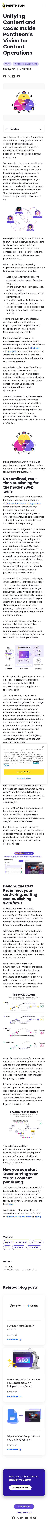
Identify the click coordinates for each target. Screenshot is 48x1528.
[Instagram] (30, 1518)
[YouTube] (26, 1518)
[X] (17, 1518)
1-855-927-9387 (24, 1512)
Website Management (25, 63)
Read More (14, 1340)
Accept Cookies (24, 772)
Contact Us (24, 1506)
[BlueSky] (34, 1518)
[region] (24, 764)
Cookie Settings (24, 778)
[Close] (43, 747)
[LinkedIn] (21, 1518)
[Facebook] (13, 1518)
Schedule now (20, 1487)
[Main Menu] (44, 5)
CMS (7, 63)
